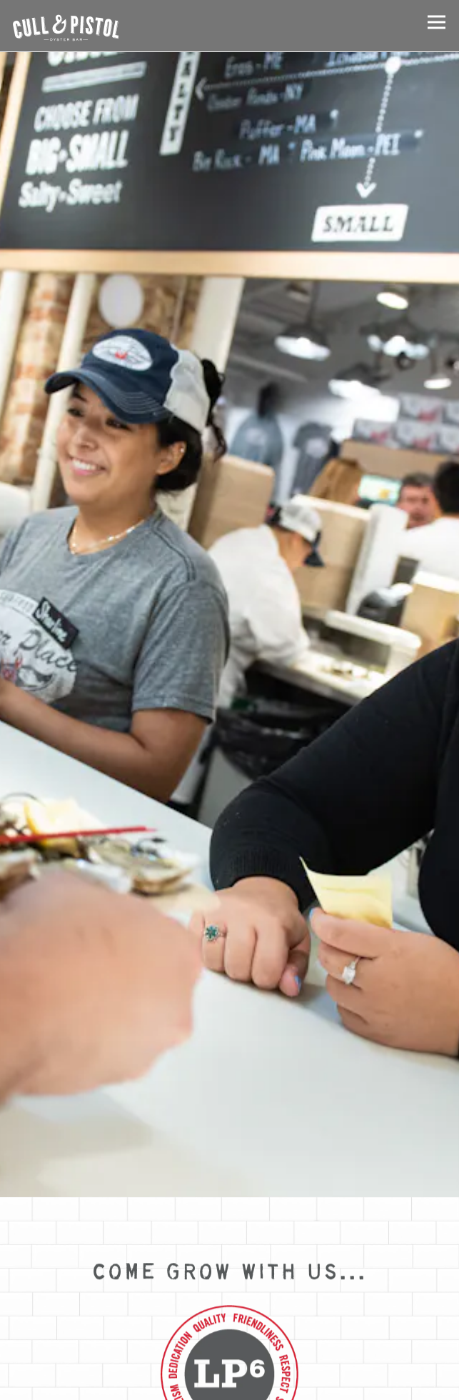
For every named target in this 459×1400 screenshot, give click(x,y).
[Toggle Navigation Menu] (436, 21)
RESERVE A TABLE (229, 1383)
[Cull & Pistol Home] (65, 25)
